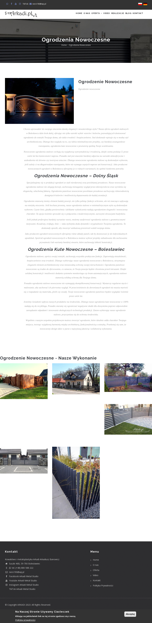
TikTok (25, 4)
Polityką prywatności (25, 620)
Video (96, 16)
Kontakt (136, 16)
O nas (71, 16)
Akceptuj (130, 614)
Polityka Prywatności (103, 589)
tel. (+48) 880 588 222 (19, 571)
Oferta (84, 16)
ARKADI (21, 608)
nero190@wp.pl (39, 4)
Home (60, 16)
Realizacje (110, 16)
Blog (124, 16)
